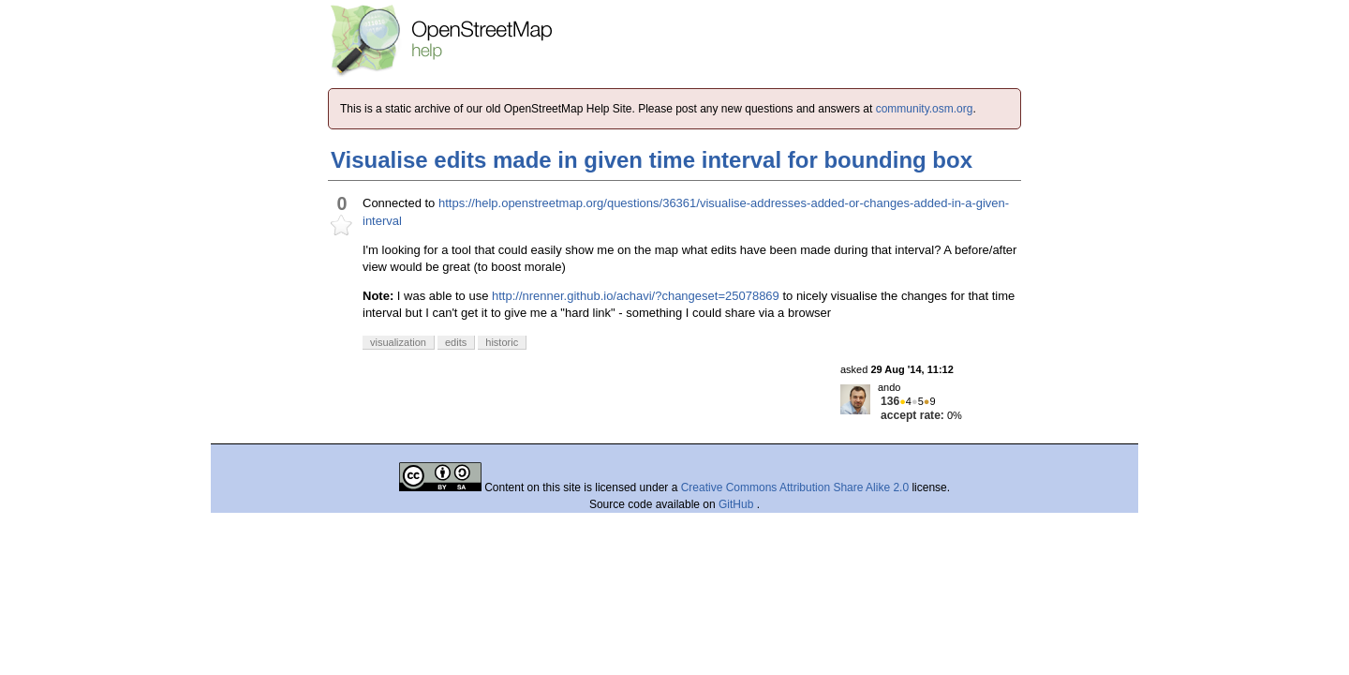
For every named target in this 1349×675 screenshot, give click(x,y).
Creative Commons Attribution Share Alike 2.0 (795, 487)
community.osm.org (924, 108)
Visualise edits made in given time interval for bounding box (651, 159)
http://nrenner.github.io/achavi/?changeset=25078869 (635, 296)
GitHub (738, 504)
